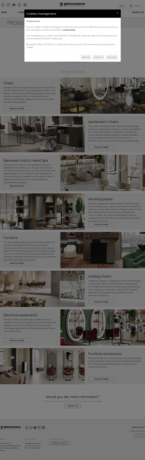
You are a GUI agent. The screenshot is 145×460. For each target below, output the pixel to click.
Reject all (86, 57)
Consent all (98, 57)
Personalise (111, 57)
